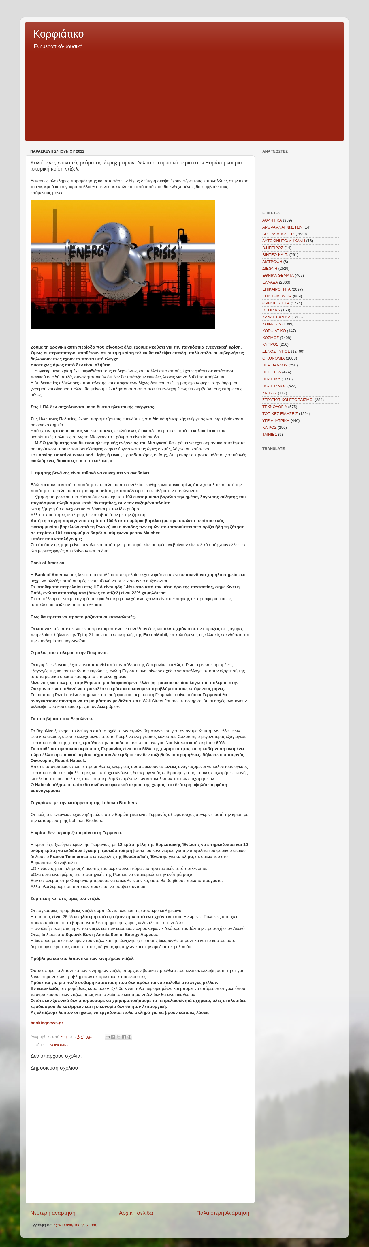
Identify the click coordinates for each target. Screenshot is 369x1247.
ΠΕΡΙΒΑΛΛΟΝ (275, 365)
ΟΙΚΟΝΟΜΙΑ (57, 1045)
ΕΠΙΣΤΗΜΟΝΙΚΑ (277, 296)
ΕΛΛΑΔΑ (270, 282)
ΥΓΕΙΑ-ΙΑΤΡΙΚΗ (275, 420)
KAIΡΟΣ (269, 427)
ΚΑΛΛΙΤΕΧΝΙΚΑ (276, 317)
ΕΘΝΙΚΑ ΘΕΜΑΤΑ (278, 275)
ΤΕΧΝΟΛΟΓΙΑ (274, 407)
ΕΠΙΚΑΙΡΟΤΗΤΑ (276, 289)
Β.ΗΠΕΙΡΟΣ (272, 248)
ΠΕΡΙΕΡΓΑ (271, 372)
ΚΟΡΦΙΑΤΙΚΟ (274, 331)
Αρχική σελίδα (136, 1213)
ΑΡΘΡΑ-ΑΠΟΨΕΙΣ (278, 234)
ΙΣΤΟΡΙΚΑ (271, 310)
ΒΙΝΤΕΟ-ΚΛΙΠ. (275, 254)
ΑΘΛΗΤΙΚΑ (272, 220)
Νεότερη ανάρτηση (53, 1213)
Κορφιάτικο (58, 34)
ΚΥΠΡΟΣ (270, 344)
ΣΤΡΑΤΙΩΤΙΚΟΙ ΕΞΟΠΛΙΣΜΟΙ (288, 400)
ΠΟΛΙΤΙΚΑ (271, 379)
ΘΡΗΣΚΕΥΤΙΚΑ (276, 303)
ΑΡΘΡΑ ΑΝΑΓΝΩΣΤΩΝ (282, 227)
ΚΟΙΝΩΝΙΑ (271, 324)
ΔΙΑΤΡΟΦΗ (272, 261)
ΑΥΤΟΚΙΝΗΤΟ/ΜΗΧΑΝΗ (283, 241)
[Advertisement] (184, 93)
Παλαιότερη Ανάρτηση (222, 1213)
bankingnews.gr (47, 1023)
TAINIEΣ (269, 434)
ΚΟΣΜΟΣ (270, 338)
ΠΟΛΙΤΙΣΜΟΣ (274, 386)
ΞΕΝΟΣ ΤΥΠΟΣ (276, 351)
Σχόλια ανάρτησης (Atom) (75, 1225)
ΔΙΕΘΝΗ (269, 268)
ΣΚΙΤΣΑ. (269, 393)
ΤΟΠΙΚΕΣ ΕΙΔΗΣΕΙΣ (280, 413)
